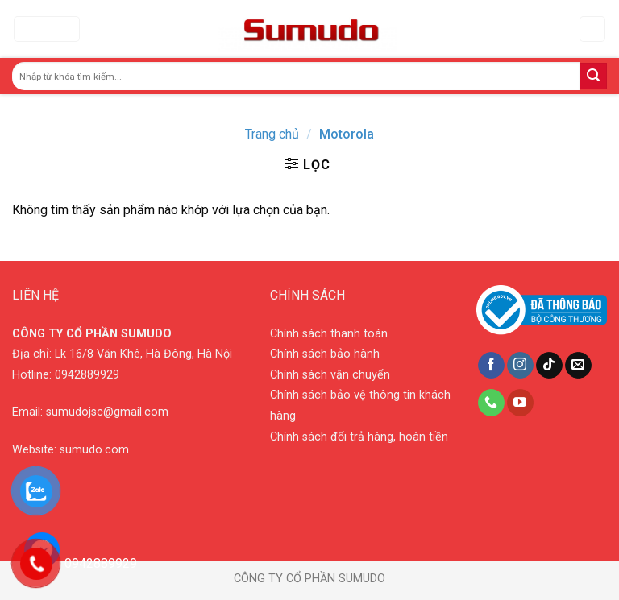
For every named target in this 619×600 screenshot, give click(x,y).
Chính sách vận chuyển (330, 375)
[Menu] (47, 29)
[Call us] (491, 402)
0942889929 (87, 375)
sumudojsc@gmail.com (107, 412)
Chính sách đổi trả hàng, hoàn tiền (359, 437)
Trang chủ (272, 134)
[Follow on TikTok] (549, 365)
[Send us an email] (578, 365)
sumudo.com (94, 450)
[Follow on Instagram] (520, 365)
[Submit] (593, 76)
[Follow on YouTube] (520, 402)
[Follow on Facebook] (491, 365)
